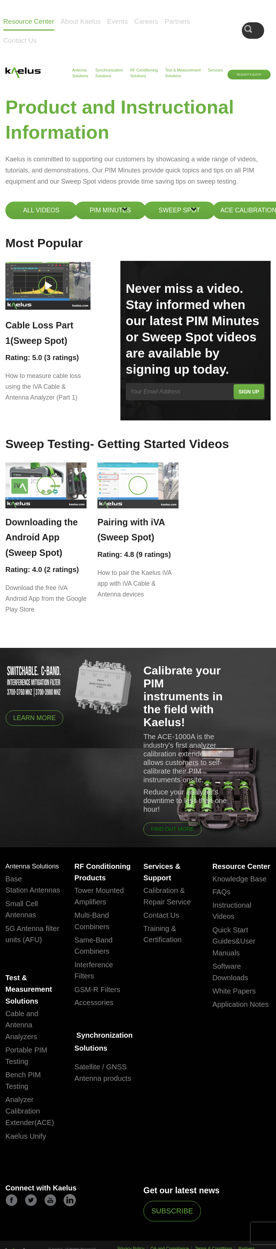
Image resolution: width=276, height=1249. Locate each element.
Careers (146, 21)
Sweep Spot (179, 210)
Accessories (96, 1016)
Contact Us (20, 40)
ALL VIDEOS (41, 210)
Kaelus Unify (28, 1165)
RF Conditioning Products (99, 878)
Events (117, 21)
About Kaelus (81, 21)
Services (215, 70)
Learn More (36, 716)
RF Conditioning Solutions (144, 73)
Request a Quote (249, 74)
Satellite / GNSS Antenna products (102, 1096)
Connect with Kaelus (46, 1218)
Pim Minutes (110, 210)
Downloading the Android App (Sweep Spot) (41, 535)
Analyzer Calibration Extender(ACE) (33, 1140)
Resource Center (28, 21)
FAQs (222, 916)
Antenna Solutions (80, 73)
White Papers (237, 1015)
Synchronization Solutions (109, 73)
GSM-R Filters (100, 1003)
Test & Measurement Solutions (183, 73)
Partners (177, 21)
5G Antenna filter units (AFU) (27, 952)
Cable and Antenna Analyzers (24, 1054)
